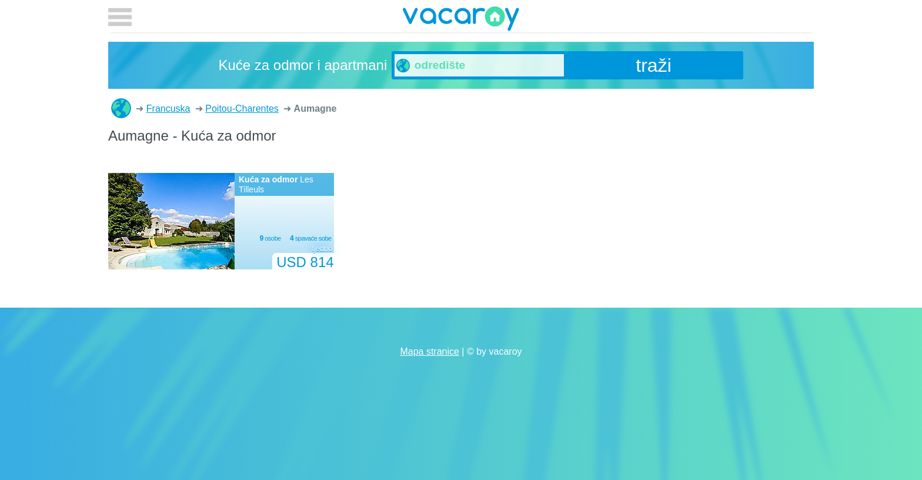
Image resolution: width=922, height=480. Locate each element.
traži (653, 65)
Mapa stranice (429, 351)
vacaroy (461, 20)
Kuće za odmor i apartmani (121, 108)
